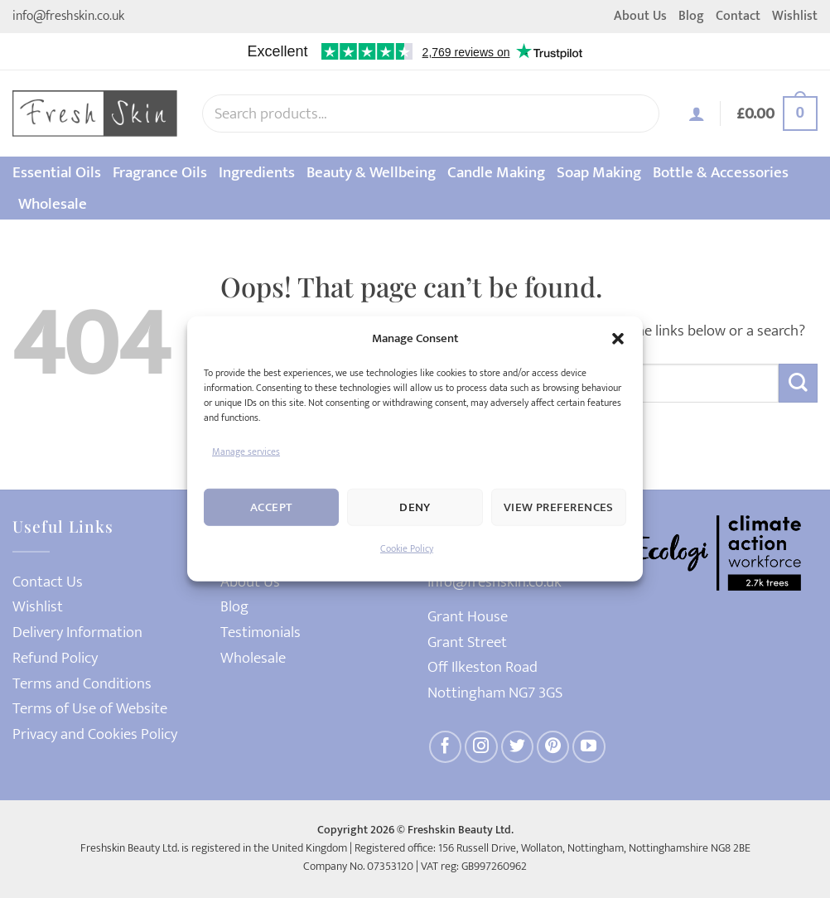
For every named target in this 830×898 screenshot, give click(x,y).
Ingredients (257, 172)
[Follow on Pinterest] (553, 747)
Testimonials (260, 632)
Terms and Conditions (82, 684)
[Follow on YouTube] (589, 747)
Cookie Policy (406, 548)
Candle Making (496, 172)
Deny (415, 507)
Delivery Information (77, 632)
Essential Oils (56, 172)
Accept (271, 507)
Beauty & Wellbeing (371, 172)
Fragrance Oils (160, 172)
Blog (691, 16)
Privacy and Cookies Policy (94, 734)
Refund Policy (55, 658)
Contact (738, 16)
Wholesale (52, 204)
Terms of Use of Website (89, 709)
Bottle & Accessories (721, 172)
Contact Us (47, 582)
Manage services (246, 451)
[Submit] (798, 383)
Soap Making (599, 172)
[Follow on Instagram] (481, 747)
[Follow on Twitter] (517, 747)
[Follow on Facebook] (445, 747)
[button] (618, 339)
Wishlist (795, 16)
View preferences (559, 507)
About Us (640, 16)
